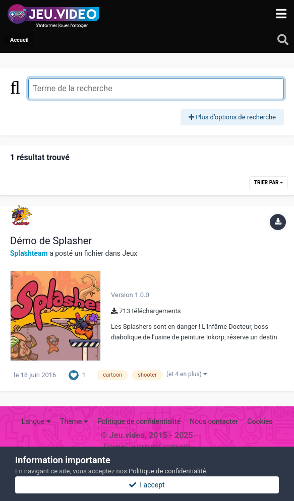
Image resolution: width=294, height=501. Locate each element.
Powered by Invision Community (147, 446)
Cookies (259, 421)
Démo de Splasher (51, 241)
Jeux (129, 253)
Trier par (268, 182)
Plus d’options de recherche (232, 117)
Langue (35, 421)
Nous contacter (214, 421)
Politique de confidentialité (139, 421)
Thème (74, 421)
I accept (146, 485)
